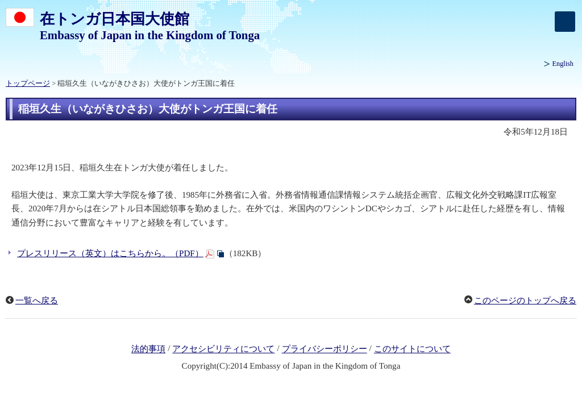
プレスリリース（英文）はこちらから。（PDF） (110, 253)
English (562, 64)
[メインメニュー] (565, 21)
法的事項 (148, 349)
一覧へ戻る (36, 300)
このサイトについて (412, 349)
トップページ (28, 83)
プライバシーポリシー (324, 349)
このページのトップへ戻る (525, 300)
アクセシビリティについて (223, 349)
